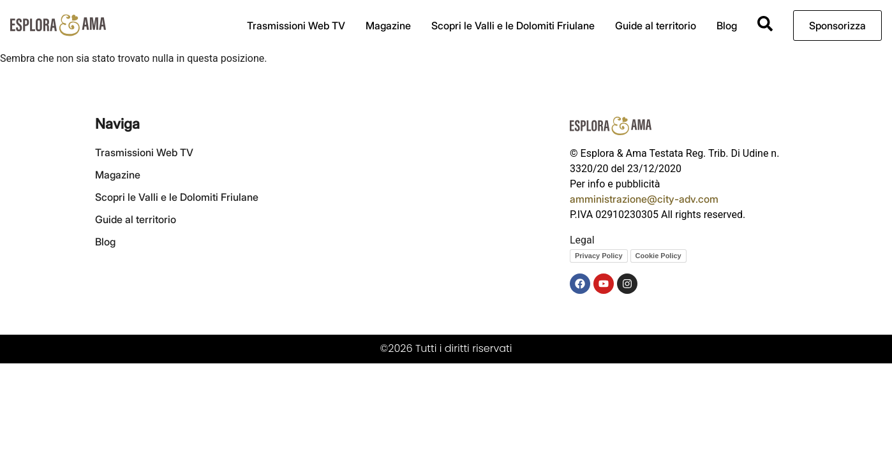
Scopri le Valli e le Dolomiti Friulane (513, 25)
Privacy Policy (599, 255)
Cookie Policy (658, 255)
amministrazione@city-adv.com (644, 199)
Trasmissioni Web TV (296, 25)
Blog (727, 25)
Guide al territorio (655, 25)
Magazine (388, 25)
